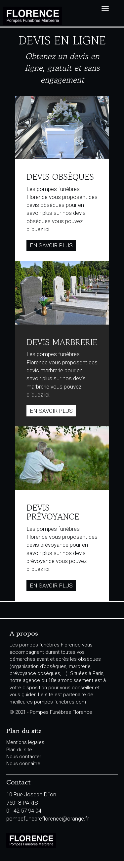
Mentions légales (25, 742)
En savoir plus (51, 245)
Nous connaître (23, 764)
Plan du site (19, 750)
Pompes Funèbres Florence (34, 16)
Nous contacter (23, 757)
